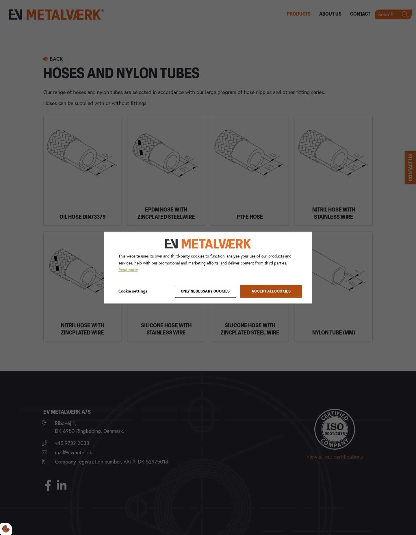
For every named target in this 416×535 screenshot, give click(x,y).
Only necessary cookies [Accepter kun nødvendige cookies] (205, 291)
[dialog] (208, 267)
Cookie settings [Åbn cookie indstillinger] (132, 291)
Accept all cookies (271, 291)
